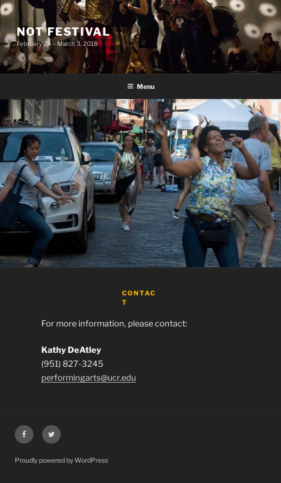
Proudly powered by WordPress (61, 460)
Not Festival (63, 31)
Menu (140, 86)
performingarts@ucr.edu (88, 378)
